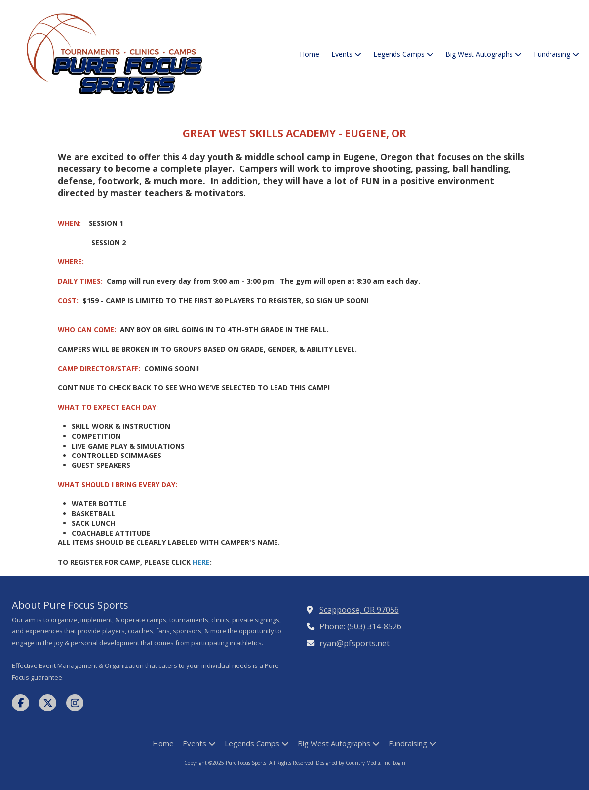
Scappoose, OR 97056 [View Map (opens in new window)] (359, 609)
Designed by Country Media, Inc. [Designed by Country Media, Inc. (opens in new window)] (354, 762)
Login (399, 762)
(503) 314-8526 (374, 626)
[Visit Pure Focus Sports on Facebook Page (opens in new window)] (20, 702)
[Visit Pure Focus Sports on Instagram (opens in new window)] (74, 702)
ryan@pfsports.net (354, 643)
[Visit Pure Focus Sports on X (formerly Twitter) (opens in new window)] (47, 702)
